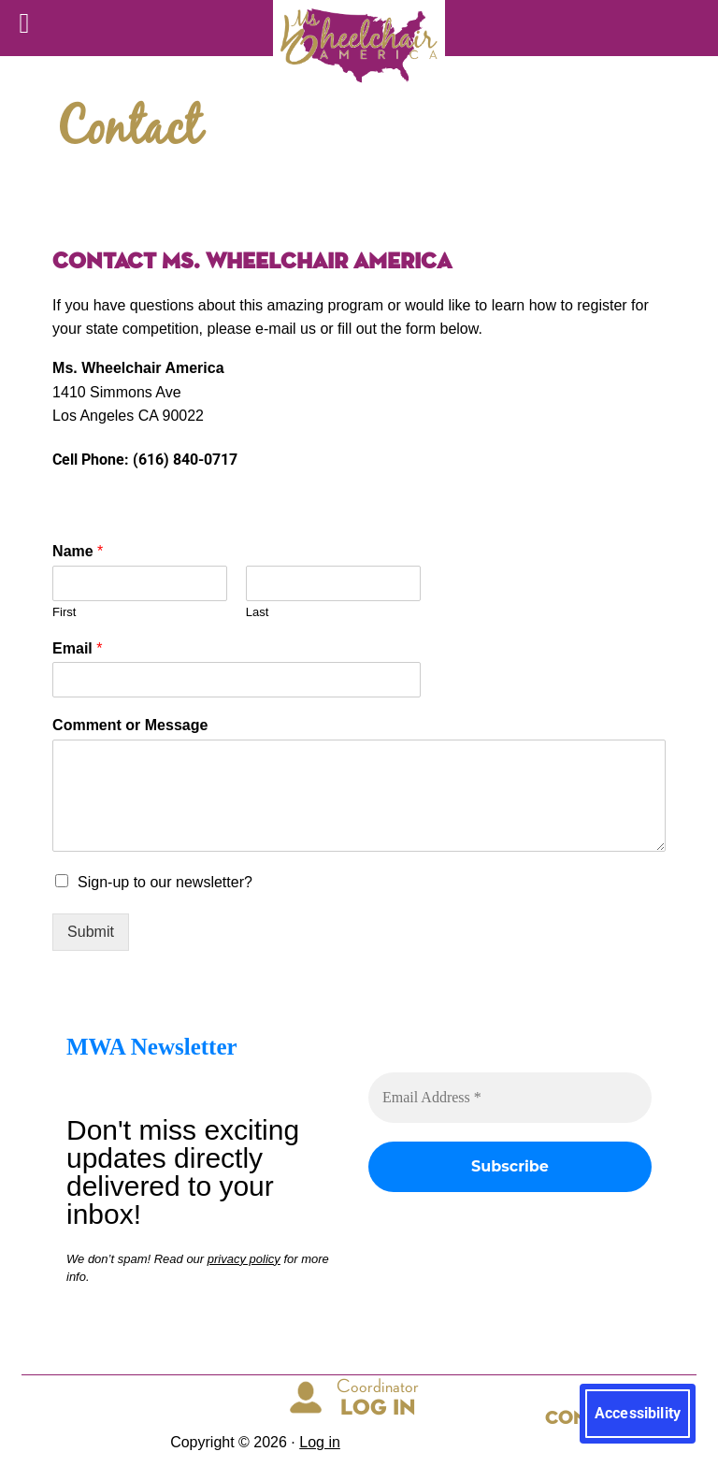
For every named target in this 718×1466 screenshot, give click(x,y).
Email (77, 648)
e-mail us (283, 329)
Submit (90, 932)
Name (77, 551)
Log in (319, 1442)
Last (257, 612)
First (64, 612)
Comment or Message (130, 725)
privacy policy (244, 1258)
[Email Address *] (510, 1097)
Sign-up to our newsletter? (165, 882)
